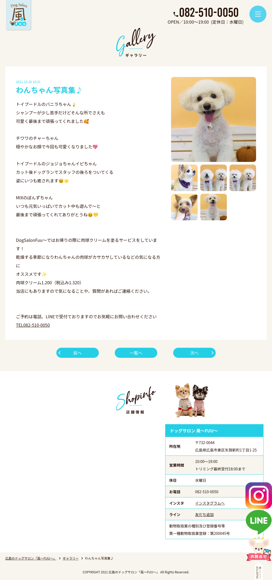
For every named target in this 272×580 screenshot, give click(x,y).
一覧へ (136, 353)
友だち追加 (204, 514)
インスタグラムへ (210, 503)
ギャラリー (71, 558)
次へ (194, 353)
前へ (77, 353)
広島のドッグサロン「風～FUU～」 (30, 558)
